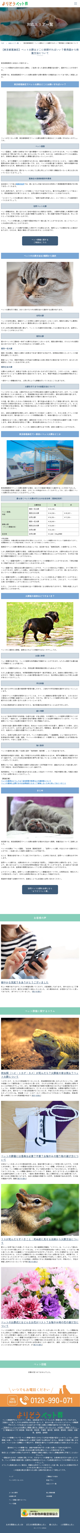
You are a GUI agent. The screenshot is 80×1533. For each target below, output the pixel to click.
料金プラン (50, 1480)
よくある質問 (13, 1493)
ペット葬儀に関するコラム (17, 1500)
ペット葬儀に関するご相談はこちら (40, 241)
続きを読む (36, 991)
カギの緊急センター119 (14, 1524)
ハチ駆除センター (67, 1524)
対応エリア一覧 (13, 43)
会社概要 (49, 1496)
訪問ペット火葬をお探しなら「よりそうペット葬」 (40, 889)
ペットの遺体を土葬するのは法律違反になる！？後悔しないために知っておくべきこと (33, 783)
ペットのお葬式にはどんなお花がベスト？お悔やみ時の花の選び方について (40, 1324)
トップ (11, 1476)
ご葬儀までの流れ (52, 1476)
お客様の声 (12, 1496)
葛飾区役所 (20, 184)
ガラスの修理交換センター (36, 1524)
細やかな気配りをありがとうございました (25, 982)
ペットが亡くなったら (16, 1480)
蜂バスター (53, 1524)
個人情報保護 (50, 1493)
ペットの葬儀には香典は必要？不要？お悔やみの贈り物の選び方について (40, 1157)
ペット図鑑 (12, 1503)
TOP (2, 43)
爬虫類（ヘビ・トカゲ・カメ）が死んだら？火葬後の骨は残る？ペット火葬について (40, 1074)
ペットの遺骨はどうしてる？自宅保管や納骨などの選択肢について (26, 781)
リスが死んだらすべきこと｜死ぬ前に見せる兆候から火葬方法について (40, 1241)
